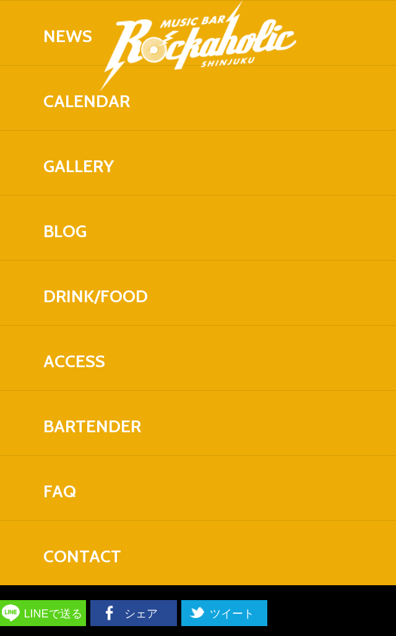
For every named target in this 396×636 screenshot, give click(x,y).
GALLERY (78, 165)
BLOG (65, 231)
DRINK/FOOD (95, 296)
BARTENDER (92, 426)
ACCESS (74, 361)
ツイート (232, 614)
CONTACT (82, 556)
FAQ (59, 491)
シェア (141, 614)
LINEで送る (53, 614)
